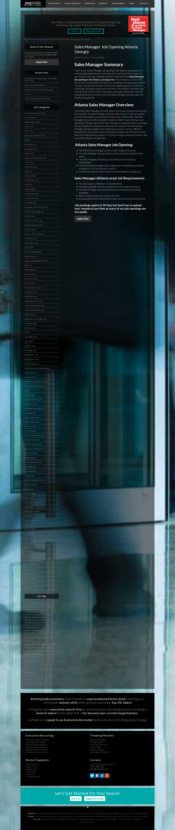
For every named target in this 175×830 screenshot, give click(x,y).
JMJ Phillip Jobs (31, 337)
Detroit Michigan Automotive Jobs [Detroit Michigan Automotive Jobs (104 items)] (37, 631)
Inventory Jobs (30, 328)
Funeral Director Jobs (33, 288)
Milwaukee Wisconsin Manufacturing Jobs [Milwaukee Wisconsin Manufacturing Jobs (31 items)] (46, 673)
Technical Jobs (30, 552)
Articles (27, 140)
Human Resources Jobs (34, 301)
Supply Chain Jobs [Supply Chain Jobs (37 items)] (51, 684)
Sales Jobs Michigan (32, 511)
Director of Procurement (34, 234)
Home (26, 39)
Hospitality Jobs (31, 297)
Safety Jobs (29, 498)
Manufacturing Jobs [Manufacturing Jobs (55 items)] (32, 670)
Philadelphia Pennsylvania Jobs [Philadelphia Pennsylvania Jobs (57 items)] (37, 680)
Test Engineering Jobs (33, 561)
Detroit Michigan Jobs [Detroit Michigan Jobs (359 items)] (40, 644)
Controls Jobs (30, 216)
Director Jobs (30, 229)
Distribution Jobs (31, 238)
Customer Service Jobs (33, 220)
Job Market (29, 341)
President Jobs (30, 426)
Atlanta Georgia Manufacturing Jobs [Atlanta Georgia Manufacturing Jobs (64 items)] (39, 608)
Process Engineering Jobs (34, 435)
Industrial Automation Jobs (35, 305)
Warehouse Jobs (31, 587)
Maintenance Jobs (32, 355)
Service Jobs (29, 525)
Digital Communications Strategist (37, 98)
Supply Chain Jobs (31, 547)
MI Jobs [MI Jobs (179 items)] (29, 672)
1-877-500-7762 (97, 766)
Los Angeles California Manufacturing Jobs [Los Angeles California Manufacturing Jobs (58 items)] (40, 665)
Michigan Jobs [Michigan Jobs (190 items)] (49, 669)
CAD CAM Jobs (31, 167)
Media (27, 390)
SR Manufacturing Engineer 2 (35, 85)
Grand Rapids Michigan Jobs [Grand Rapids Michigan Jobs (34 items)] (46, 660)
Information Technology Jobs (35, 319)
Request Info (93, 31)
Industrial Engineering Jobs (35, 310)
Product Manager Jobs (33, 444)
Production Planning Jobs (34, 449)
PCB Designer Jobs (32, 417)
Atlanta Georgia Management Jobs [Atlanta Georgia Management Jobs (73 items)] (40, 605)
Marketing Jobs (30, 373)
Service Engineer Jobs (33, 520)
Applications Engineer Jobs (35, 135)
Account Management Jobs (35, 113)
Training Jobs (29, 570)
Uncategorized (30, 578)
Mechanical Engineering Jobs (35, 386)
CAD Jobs (28, 171)
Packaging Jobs (30, 413)
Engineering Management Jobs (36, 261)
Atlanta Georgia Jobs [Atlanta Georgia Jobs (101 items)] (38, 604)
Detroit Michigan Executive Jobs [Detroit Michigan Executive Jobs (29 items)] (39, 641)
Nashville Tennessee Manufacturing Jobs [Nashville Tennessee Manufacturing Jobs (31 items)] (36, 675)
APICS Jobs (29, 131)
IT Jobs (27, 332)
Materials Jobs (30, 377)
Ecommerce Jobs (31, 243)
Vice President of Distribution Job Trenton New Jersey (41, 79)
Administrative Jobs (32, 122)
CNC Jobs (28, 185)
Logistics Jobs (30, 346)
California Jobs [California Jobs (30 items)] (52, 612)
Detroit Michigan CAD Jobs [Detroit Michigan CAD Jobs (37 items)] (45, 635)
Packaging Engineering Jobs (35, 408)
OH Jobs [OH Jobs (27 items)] (35, 677)
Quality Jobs (29, 476)
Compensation (30, 189)
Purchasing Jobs (31, 471)
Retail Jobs (29, 489)
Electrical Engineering (33, 252)
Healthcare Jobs (31, 292)
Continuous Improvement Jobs (36, 207)
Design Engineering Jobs (34, 225)
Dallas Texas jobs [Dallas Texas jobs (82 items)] (50, 622)
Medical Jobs (30, 395)
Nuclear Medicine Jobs (33, 399)
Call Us (75, 31)
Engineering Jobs (31, 256)
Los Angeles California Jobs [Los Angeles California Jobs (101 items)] (38, 662)
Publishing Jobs (30, 467)
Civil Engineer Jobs (32, 180)
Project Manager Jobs (33, 462)
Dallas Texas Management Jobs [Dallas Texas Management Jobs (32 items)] (34, 625)
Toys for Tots (29, 565)
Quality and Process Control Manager (39, 90)
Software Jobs (30, 538)
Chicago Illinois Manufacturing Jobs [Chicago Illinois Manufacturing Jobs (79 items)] (39, 621)
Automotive (29, 153)
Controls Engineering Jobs (34, 211)
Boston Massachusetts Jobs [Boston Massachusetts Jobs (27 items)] (40, 612)
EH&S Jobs (29, 247)
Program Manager (31, 453)
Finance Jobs (30, 283)
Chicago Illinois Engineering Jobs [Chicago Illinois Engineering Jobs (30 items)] (34, 615)
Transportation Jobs (32, 574)
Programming (30, 458)
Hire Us (76, 798)
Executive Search (31, 279)
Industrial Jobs (30, 314)
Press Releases (30, 431)
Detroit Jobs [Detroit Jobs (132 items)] (33, 627)
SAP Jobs (28, 516)
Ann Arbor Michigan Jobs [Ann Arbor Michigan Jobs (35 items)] (32, 602)
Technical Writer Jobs (33, 556)
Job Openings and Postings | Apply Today (44, 39)
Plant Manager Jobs (32, 422)
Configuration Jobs (32, 194)
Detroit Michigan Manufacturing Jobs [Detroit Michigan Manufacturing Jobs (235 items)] (38, 652)
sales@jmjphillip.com (99, 769)
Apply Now (83, 218)
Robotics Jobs (30, 493)
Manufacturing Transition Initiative (37, 368)
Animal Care (29, 126)
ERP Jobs (28, 265)
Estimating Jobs (30, 270)
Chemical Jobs (30, 176)
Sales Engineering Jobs (33, 502)
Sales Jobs (29, 507)
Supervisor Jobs (31, 543)
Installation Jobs (31, 323)
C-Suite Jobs (29, 162)
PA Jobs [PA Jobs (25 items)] (40, 677)
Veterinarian (29, 583)
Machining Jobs (30, 350)
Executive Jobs (30, 274)
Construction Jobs (32, 198)
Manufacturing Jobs (32, 364)
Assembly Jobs (30, 144)
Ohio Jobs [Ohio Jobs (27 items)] (30, 677)
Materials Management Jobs (35, 382)
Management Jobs (32, 359)
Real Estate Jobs (31, 484)
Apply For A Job (95, 798)
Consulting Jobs (30, 203)
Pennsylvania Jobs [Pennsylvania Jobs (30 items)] (48, 678)
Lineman (28, 94)
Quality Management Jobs (35, 480)
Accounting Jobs (31, 117)
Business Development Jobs (35, 158)
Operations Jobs (31, 404)
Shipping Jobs (30, 534)
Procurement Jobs (32, 440)
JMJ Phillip (33, 4)
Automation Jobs (31, 149)
